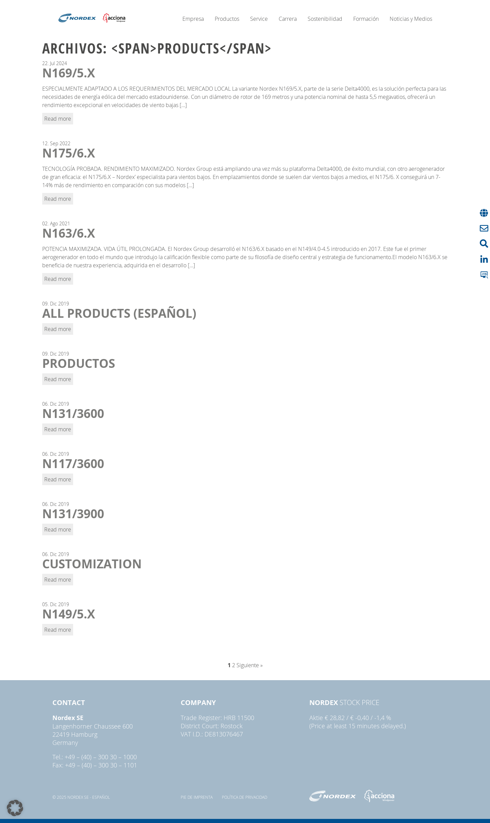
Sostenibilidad (325, 19)
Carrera (288, 19)
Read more (57, 118)
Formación (366, 19)
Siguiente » (249, 665)
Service (259, 19)
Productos (227, 19)
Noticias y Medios (411, 19)
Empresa (193, 19)
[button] (15, 808)
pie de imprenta (197, 797)
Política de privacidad (244, 797)
